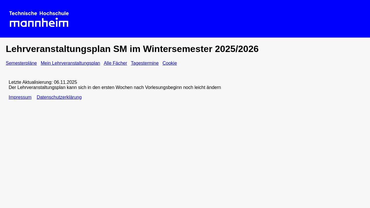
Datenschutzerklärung (59, 97)
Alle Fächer (115, 63)
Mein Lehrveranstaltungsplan (70, 63)
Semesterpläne (21, 63)
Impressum (20, 97)
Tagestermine (145, 63)
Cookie (169, 63)
